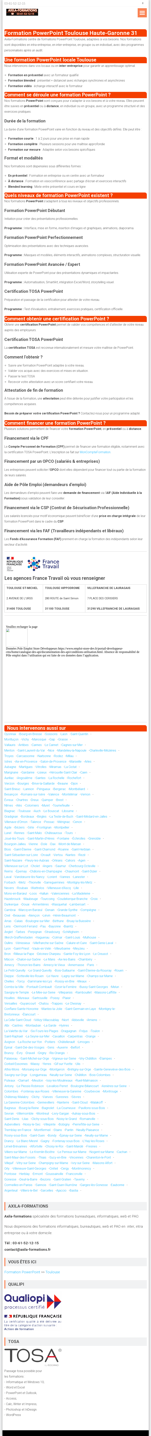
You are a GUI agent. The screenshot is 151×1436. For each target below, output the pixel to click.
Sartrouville (40, 998)
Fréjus (84, 1031)
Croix (94, 899)
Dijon (74, 783)
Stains (58, 1130)
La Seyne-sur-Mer (38, 1036)
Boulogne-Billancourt (85, 1086)
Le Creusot (100, 954)
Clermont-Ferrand (25, 926)
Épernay (21, 871)
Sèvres (76, 1097)
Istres (8, 761)
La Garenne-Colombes (19, 1102)
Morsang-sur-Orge (34, 1069)
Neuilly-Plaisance (88, 1130)
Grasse (63, 739)
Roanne (63, 849)
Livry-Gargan (60, 1113)
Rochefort (74, 778)
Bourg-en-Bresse (30, 734)
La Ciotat (71, 767)
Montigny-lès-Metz (80, 882)
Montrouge (110, 1091)
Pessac (49, 822)
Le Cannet (51, 745)
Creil (7, 915)
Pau (43, 926)
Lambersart (77, 904)
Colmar (57, 937)
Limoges (84, 1042)
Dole (44, 844)
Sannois (41, 1185)
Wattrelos (37, 888)
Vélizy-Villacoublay (46, 1020)
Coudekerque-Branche (73, 899)
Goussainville (54, 1174)
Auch (37, 811)
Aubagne (10, 767)
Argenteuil (11, 1190)
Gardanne (28, 772)
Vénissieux (23, 943)
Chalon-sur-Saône (29, 959)
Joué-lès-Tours (14, 838)
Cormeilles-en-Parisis (18, 1185)
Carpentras (75, 1036)
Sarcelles (47, 1190)
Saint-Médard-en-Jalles (91, 816)
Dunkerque (11, 904)
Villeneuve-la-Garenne (67, 1091)
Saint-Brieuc (12, 789)
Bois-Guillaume (65, 970)
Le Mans (49, 959)
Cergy (65, 1168)
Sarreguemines (54, 882)
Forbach (10, 882)
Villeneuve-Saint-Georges (29, 1168)
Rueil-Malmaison (87, 1080)
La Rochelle (56, 778)
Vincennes (76, 1157)
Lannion (29, 789)
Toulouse (24, 811)
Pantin (69, 1130)
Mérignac (64, 822)
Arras (7, 921)
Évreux (8, 800)
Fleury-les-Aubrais (37, 860)
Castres (17, 1025)
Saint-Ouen (37, 1135)
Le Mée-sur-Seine (43, 992)
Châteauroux (53, 833)
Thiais (42, 1157)
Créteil (54, 1168)
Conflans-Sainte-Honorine (21, 1009)
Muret (46, 805)
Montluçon (11, 739)
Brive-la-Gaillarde (43, 783)
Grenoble (95, 838)
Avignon (9, 1042)
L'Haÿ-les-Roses (93, 1141)
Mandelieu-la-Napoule (72, 750)
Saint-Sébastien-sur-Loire (21, 855)
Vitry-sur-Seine (26, 1163)
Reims (8, 871)
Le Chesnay (73, 1003)
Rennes (19, 833)
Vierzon (9, 783)
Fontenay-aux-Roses (35, 1091)
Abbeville (78, 1020)
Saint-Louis (73, 937)
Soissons (51, 734)
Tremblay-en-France (17, 1130)
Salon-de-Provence (53, 761)
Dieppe (9, 976)
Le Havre (53, 976)
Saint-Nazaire (13, 860)
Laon (64, 734)
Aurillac (9, 778)
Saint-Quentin (79, 734)
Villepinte (50, 1124)
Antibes (24, 745)
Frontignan (44, 827)
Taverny (79, 1179)
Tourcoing (47, 899)
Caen (83, 772)
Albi (6, 1025)
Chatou (44, 1003)
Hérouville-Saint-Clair (63, 772)
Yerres (47, 1064)
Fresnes (91, 1146)
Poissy (55, 998)
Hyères (64, 1025)
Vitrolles (41, 767)
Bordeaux (27, 816)
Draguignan (69, 1031)
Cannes (37, 745)
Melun (115, 987)
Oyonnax (10, 734)
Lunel (7, 833)
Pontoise (10, 1174)
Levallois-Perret (57, 1086)
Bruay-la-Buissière (79, 921)
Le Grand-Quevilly (40, 970)
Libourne (68, 811)
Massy (35, 1064)
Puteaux (9, 1080)
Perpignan (35, 932)
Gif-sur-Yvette (63, 1064)
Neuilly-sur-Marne (96, 1135)
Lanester (79, 877)
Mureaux (23, 998)
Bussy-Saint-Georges (94, 987)
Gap (52, 739)
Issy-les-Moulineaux (59, 1080)
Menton (9, 750)
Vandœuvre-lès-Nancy (30, 877)
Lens (7, 926)
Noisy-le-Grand (67, 1119)
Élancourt (29, 1014)
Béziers (20, 827)
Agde (7, 827)
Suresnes (62, 1097)
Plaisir (67, 998)
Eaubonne (117, 1185)
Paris (90, 965)
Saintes (41, 778)
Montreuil (43, 1113)
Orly (7, 1168)
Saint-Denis (11, 1119)
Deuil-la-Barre (28, 1179)
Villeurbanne (62, 948)
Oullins (8, 943)
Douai (25, 904)
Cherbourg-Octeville (82, 866)
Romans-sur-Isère (33, 794)
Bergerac (60, 789)
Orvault (45, 855)
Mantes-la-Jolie (52, 1009)
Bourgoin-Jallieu (15, 844)
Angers (47, 866)
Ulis (78, 1064)
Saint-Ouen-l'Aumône (63, 1185)
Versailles (10, 1003)
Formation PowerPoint (22, 1272)
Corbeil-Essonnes (16, 1064)
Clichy (36, 1097)
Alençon (34, 915)
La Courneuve (66, 1108)
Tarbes (20, 932)
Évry (20, 1053)
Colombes (11, 1091)
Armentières (41, 904)
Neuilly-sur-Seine (61, 1075)
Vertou (58, 855)
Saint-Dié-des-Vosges (29, 1047)
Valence (53, 794)
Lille (76, 888)
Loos (33, 893)
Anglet (8, 932)
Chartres (22, 800)
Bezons (46, 1179)
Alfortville (36, 1146)
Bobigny (64, 1124)
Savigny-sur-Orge (15, 1075)
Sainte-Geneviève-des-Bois (112, 1069)
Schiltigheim (71, 932)
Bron (7, 954)
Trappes (57, 1003)
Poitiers (50, 1042)
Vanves (48, 1097)
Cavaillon (59, 1036)
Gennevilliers (46, 1102)
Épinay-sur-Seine (71, 1135)
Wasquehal (59, 904)
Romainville (87, 1119)
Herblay (25, 1174)
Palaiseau (10, 1058)
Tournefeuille (61, 805)
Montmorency (81, 1168)
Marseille (75, 761)
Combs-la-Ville (14, 987)
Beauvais (19, 915)
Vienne (33, 844)
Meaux (82, 981)
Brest (59, 800)
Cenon (77, 822)
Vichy (25, 739)
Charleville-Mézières (103, 750)
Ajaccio (61, 1190)
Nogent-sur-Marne (102, 1152)
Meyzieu (79, 948)
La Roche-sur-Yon (30, 1042)
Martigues (26, 767)
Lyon (7, 948)
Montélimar (69, 794)
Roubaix (22, 888)
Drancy (9, 1141)
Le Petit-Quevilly (15, 970)
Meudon (37, 1080)
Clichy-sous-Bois (43, 1119)
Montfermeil (42, 1130)
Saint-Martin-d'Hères (41, 838)
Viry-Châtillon (88, 1058)
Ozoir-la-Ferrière (66, 987)
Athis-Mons (11, 1069)
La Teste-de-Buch (61, 816)
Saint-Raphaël (13, 1036)
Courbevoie (92, 1091)
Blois (7, 849)
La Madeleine (81, 893)
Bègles (41, 816)
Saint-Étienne (22, 849)
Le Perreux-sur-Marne (72, 1152)
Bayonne (55, 926)
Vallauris (9, 745)
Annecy (9, 965)
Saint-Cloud (80, 1102)
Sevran (9, 1113)
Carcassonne (25, 756)
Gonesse (10, 1179)
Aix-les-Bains (66, 959)
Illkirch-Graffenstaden (18, 937)
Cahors (70, 860)
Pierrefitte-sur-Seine (86, 1124)
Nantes (70, 855)
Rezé (82, 855)
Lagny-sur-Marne (73, 976)
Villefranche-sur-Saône (48, 943)
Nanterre (63, 1102)
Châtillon (80, 1075)
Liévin (46, 915)
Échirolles (79, 838)
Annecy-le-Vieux (54, 965)
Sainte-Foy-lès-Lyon (77, 954)
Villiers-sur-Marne (15, 1152)
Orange (91, 1036)
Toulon (95, 1031)
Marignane (11, 772)
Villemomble (25, 1113)
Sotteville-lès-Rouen (30, 976)
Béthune (58, 921)
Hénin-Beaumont (65, 915)
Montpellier (62, 827)
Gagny (45, 1141)
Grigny (42, 1053)
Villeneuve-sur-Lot (16, 866)
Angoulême (24, 778)
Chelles (9, 981)
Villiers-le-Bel (29, 1190)
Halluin (44, 893)
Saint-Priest (21, 948)
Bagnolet (48, 1108)
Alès (19, 805)
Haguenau (42, 937)
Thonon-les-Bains (29, 965)
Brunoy (9, 1053)
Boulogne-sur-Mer (38, 921)
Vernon (85, 794)
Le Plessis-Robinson (30, 1086)
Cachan (122, 1152)
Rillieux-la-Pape (24, 954)
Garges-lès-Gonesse (94, 1185)
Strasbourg (52, 932)
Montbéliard (77, 789)
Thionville (35, 882)
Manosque (39, 739)
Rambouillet (84, 992)
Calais (19, 921)
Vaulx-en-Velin (41, 948)
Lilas (25, 1119)
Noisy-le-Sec (32, 1124)
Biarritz (68, 926)
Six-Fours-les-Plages (44, 1031)
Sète (31, 827)
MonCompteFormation (95, 452)
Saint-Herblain (81, 849)
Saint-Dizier (89, 871)
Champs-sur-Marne (100, 976)
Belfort (75, 1047)
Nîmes (8, 805)
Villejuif (8, 1163)
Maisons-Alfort (102, 1163)
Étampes (106, 1058)
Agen (81, 860)
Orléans (57, 860)
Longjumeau (38, 1075)
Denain (50, 910)
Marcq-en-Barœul (30, 910)
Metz (22, 882)
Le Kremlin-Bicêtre (42, 1152)
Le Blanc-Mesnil (27, 1141)
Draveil (30, 1053)
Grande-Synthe (67, 910)
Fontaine (63, 838)
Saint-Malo (35, 833)
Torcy (21, 981)
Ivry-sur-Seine (80, 1163)
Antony (9, 1086)
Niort (65, 1020)
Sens (51, 1047)
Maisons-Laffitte (106, 992)
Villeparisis (66, 992)
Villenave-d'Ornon (15, 822)
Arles (88, 761)
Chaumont (72, 871)
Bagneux (10, 1108)
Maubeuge (31, 899)
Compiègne (88, 910)
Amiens (92, 1020)
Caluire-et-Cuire (77, 943)
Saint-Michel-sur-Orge (35, 1058)
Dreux (35, 800)
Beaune (63, 783)
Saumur (61, 866)
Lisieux (42, 772)
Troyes (9, 756)
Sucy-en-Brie (58, 1157)
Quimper (47, 800)
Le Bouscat (51, 811)
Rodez (58, 756)
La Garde (50, 1025)
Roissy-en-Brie (64, 981)
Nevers (9, 888)
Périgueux (43, 789)
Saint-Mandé (74, 1146)
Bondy (52, 1135)
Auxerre (63, 1047)
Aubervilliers (12, 1124)
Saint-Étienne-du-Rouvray (95, 970)
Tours (69, 833)
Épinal (8, 1047)
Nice (51, 750)
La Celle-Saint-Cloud (17, 1020)
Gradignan (11, 816)
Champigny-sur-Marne (53, 1163)
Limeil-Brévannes (15, 1146)
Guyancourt (28, 1003)
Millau (70, 756)
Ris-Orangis (57, 1053)
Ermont (38, 1174)
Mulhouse (89, 937)
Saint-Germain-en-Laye (81, 1009)
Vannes (65, 877)
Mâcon (9, 959)
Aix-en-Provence (26, 761)
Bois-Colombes (100, 1075)
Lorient (52, 877)
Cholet (35, 866)
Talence (36, 822)
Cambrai (10, 910)
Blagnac (9, 811)
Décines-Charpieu (49, 954)
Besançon (11, 794)
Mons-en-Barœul (15, 893)
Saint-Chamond (45, 849)
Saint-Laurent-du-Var (31, 750)
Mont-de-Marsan (70, 844)
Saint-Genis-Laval (101, 943)
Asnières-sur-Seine (114, 1086)
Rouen (119, 970)
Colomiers (32, 805)
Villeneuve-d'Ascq (59, 888)
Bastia (74, 1190)
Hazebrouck (12, 899)
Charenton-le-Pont (99, 1157)
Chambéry (85, 959)
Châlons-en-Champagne (46, 871)
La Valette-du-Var (16, 1031)
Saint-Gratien (62, 1179)
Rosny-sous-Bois (15, 1135)
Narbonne (44, 756)
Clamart (23, 1080)
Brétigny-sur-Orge (79, 1069)
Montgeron (57, 1069)
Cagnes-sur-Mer (72, 745)
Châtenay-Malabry (16, 1097)
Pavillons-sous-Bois (92, 1108)
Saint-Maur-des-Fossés (19, 1157)
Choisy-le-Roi (54, 1146)
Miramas (55, 767)
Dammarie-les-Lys (40, 981)
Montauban (33, 1025)
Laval (7, 877)
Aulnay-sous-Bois (83, 1113)
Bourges (23, 783)
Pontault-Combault (39, 987)
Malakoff (97, 1102)
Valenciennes (60, 893)
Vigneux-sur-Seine (64, 1058)
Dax (53, 844)
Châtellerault (66, 1042)
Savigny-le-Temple (16, 992)
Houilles (9, 998)
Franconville (74, 1174)
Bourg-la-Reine (29, 1108)
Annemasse (76, 965)
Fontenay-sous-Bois (66, 1141)
